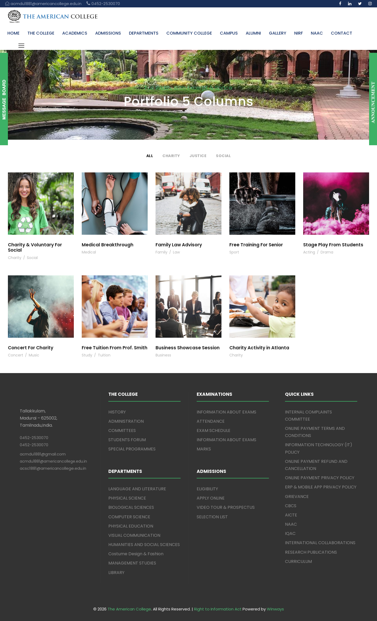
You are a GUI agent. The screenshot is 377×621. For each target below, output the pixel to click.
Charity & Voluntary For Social (35, 247)
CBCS (290, 506)
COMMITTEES (122, 430)
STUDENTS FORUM (127, 440)
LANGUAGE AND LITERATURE (137, 489)
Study (87, 355)
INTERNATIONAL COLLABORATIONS (320, 543)
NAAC (317, 33)
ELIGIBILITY (207, 489)
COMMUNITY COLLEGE (189, 33)
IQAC (290, 533)
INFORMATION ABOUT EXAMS (226, 412)
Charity (171, 155)
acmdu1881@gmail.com (43, 454)
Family (161, 252)
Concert (15, 355)
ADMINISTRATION (126, 421)
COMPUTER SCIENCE (129, 517)
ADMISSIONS (108, 33)
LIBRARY (116, 573)
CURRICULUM (298, 561)
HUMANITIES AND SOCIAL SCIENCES (144, 545)
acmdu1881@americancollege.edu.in (53, 461)
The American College (129, 609)
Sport (234, 252)
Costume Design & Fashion (135, 554)
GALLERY (277, 33)
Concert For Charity (30, 348)
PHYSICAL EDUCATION (130, 526)
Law (176, 252)
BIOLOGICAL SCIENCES (131, 507)
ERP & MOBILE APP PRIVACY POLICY (320, 487)
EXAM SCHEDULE (213, 430)
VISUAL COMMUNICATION (134, 535)
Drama (327, 252)
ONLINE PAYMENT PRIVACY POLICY (319, 478)
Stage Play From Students (333, 245)
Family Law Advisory (179, 245)
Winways (275, 609)
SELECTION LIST (212, 517)
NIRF (298, 33)
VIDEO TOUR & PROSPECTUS (226, 507)
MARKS (204, 449)
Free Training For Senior (256, 245)
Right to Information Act (217, 609)
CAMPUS (229, 33)
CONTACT (341, 33)
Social (223, 155)
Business (163, 355)
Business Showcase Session (188, 348)
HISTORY (117, 412)
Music (34, 355)
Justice (198, 155)
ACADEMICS (74, 33)
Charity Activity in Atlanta (259, 348)
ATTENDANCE (211, 421)
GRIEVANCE (297, 496)
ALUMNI (253, 33)
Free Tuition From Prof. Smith (114, 348)
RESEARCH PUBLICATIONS (311, 552)
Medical (89, 252)
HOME (13, 33)
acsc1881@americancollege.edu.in (53, 468)
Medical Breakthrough (107, 245)
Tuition (104, 355)
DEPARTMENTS (143, 33)
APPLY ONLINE (211, 498)
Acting (309, 252)
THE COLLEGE (40, 33)
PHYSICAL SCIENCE (127, 498)
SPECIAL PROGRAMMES (132, 449)
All (149, 155)
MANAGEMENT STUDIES (132, 563)
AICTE (291, 515)
